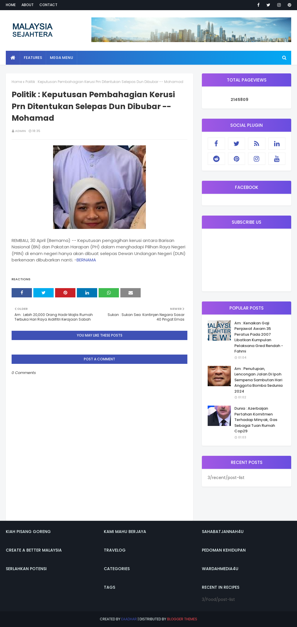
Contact (48, 4)
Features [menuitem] (33, 57)
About (27, 4)
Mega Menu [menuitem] (61, 57)
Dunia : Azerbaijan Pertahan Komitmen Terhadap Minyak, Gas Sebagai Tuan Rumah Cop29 (255, 420)
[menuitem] (13, 58)
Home (11, 4)
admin (20, 131)
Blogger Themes (182, 619)
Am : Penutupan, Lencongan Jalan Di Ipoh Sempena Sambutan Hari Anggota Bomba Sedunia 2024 (258, 380)
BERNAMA (86, 260)
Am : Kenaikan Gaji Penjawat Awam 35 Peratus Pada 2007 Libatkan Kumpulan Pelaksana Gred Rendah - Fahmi (258, 337)
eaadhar (129, 619)
